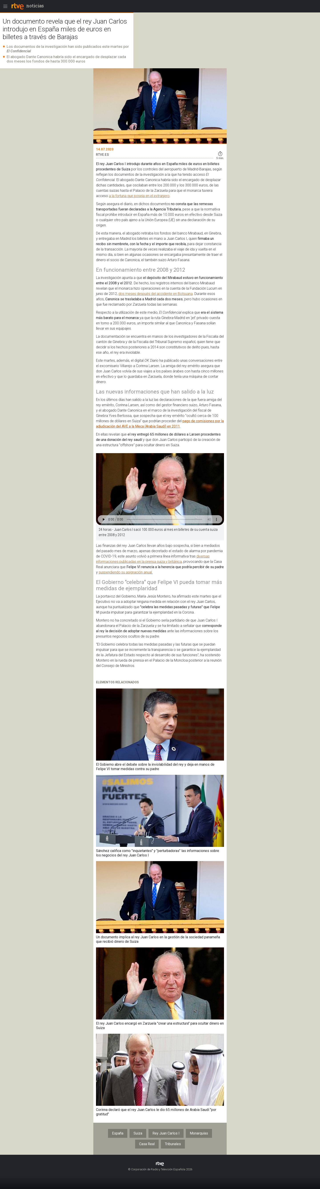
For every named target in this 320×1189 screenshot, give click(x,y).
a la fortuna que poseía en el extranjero (139, 196)
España (117, 1133)
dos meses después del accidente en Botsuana (155, 294)
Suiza (138, 1133)
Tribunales (173, 1144)
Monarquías (199, 1133)
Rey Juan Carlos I (166, 1133)
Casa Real (147, 1144)
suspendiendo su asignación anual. (126, 572)
